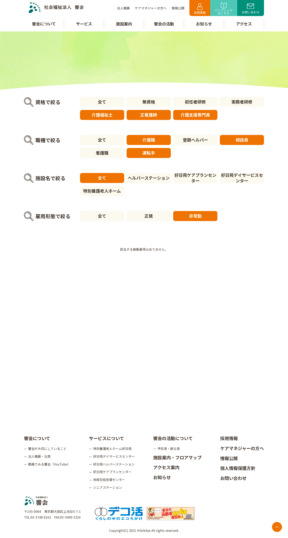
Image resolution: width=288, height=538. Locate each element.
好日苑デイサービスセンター (242, 178)
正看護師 (148, 115)
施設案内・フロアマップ (177, 457)
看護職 (102, 153)
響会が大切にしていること (47, 448)
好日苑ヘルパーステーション (114, 464)
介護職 (148, 140)
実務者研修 (241, 102)
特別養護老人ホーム (102, 191)
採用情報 (200, 9)
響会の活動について (173, 438)
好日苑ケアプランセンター (195, 178)
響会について (37, 438)
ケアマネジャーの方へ (242, 448)
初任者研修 (195, 102)
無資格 (148, 102)
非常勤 (195, 216)
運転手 (148, 153)
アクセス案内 (166, 467)
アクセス (244, 24)
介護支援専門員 (195, 115)
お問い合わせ (251, 9)
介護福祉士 (102, 115)
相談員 (242, 140)
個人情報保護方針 (237, 468)
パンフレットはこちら (224, 9)
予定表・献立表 (168, 448)
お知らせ (162, 477)
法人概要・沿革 (39, 456)
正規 (148, 216)
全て (102, 102)
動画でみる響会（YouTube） (49, 464)
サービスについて (106, 438)
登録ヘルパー (195, 140)
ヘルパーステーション (149, 178)
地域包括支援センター (109, 479)
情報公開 (229, 458)
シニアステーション (107, 487)
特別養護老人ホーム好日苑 (112, 448)
